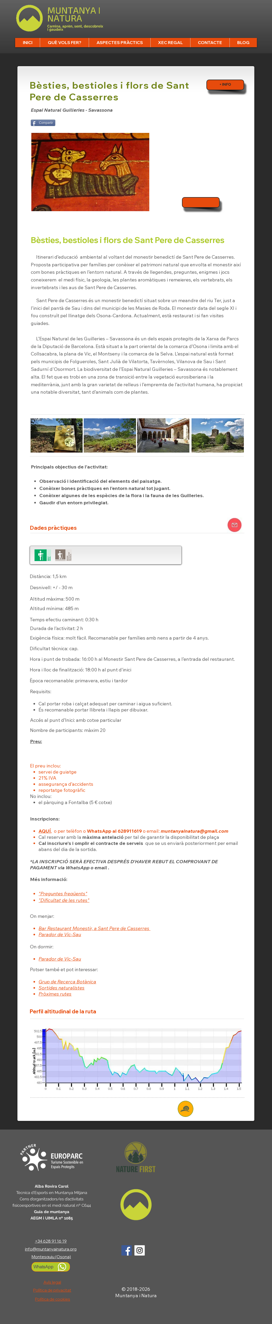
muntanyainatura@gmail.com (194, 831)
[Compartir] (43, 123)
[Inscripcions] (201, 202)
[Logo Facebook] (126, 1250)
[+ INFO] (225, 85)
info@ (31, 1249)
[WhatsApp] (51, 1266)
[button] (64, 42)
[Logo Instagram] (139, 1250)
